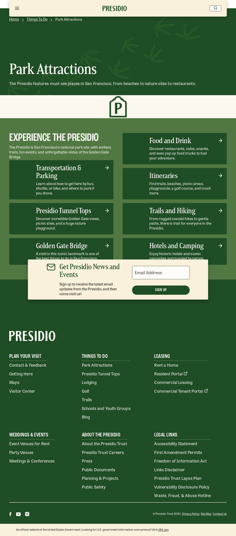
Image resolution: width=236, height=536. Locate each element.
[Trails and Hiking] (175, 218)
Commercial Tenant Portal (181, 391)
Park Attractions (97, 365)
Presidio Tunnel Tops (101, 374)
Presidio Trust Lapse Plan (177, 478)
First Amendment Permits (178, 452)
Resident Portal (171, 374)
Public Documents (98, 469)
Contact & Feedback (27, 365)
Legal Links (165, 435)
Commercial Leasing (173, 382)
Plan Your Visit (25, 356)
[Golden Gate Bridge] (61, 251)
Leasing (162, 356)
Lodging (89, 382)
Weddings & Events (28, 435)
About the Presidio (101, 435)
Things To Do (37, 19)
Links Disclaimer (169, 469)
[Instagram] (27, 515)
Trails (87, 399)
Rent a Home (166, 365)
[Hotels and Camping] (175, 251)
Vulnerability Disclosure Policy (181, 487)
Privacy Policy (191, 513)
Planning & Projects (100, 478)
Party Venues (21, 452)
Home (14, 19)
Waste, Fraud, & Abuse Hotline (182, 495)
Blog (86, 417)
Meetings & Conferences (32, 461)
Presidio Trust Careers (103, 452)
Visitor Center (22, 391)
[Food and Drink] (175, 148)
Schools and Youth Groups (106, 408)
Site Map (206, 513)
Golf (85, 391)
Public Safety (94, 487)
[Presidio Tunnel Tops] (61, 218)
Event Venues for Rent (29, 443)
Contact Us (220, 513)
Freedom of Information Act (180, 461)
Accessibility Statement (175, 443)
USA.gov (163, 529)
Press (87, 461)
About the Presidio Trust (104, 443)
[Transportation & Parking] (61, 179)
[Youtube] (18, 515)
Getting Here (21, 374)
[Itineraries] (175, 183)
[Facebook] (10, 515)
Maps (14, 382)
